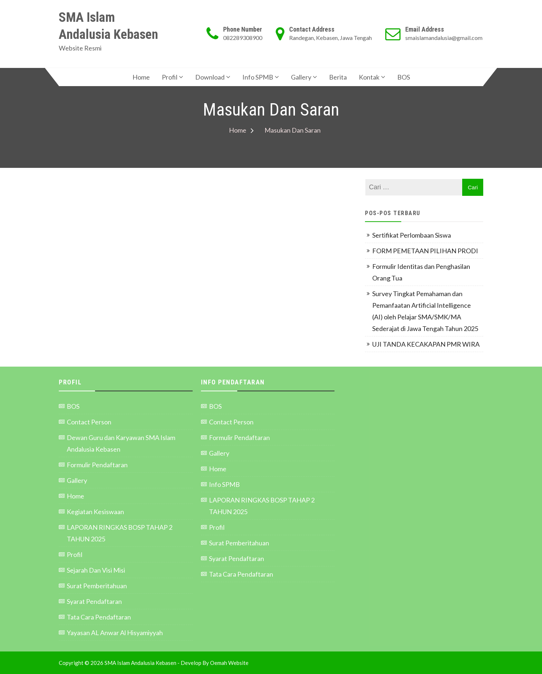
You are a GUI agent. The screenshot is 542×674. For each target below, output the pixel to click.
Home (141, 77)
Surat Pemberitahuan (97, 586)
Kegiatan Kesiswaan (95, 512)
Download (210, 77)
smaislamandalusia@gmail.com (444, 37)
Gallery (301, 77)
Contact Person (89, 422)
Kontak (369, 77)
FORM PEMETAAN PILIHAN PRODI (425, 251)
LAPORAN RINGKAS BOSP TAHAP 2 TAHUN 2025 (119, 533)
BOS (403, 77)
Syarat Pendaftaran (94, 601)
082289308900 (242, 37)
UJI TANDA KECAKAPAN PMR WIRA (426, 344)
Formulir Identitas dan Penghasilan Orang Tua (421, 272)
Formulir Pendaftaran (97, 465)
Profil (169, 77)
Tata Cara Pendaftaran (99, 617)
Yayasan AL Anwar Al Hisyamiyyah (115, 633)
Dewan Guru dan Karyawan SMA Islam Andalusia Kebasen (121, 443)
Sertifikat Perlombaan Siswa (411, 235)
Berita (338, 77)
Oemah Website (229, 662)
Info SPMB (257, 77)
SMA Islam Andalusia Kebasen (108, 26)
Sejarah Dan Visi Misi (96, 570)
